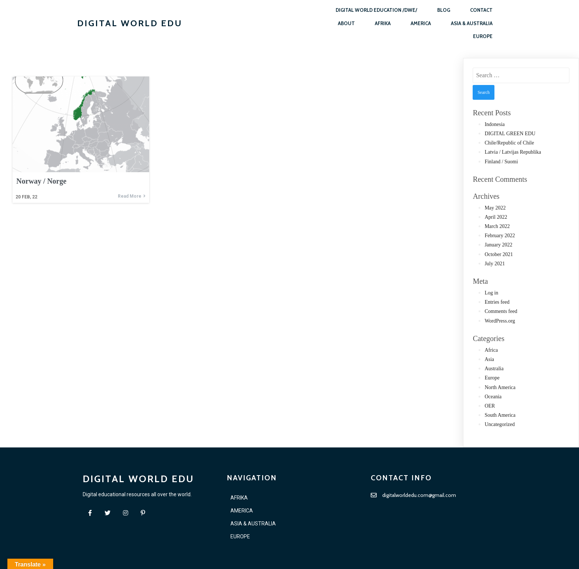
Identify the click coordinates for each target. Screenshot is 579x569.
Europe (491, 378)
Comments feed (500, 311)
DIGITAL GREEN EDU (509, 133)
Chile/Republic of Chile (509, 143)
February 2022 (499, 235)
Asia (489, 359)
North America (499, 387)
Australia (493, 368)
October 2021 (498, 254)
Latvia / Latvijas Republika (512, 152)
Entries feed (496, 302)
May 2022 (495, 208)
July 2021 (494, 263)
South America (499, 415)
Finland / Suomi (501, 161)
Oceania (492, 396)
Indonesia (494, 124)
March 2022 (497, 226)
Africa (491, 350)
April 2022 (495, 217)
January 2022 (498, 245)
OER (489, 406)
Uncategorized (499, 424)
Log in (491, 293)
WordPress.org (499, 321)
